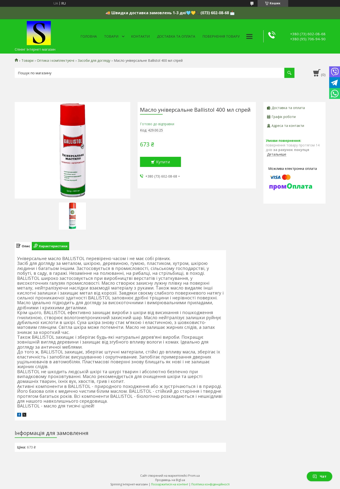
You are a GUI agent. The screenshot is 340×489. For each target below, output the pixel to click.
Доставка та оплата (176, 36)
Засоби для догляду (94, 60)
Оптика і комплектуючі (55, 60)
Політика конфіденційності (210, 484)
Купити (163, 162)
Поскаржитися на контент (169, 484)
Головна (88, 36)
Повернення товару (221, 36)
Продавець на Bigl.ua (170, 480)
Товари (111, 36)
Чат (320, 476)
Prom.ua (194, 476)
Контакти (140, 36)
